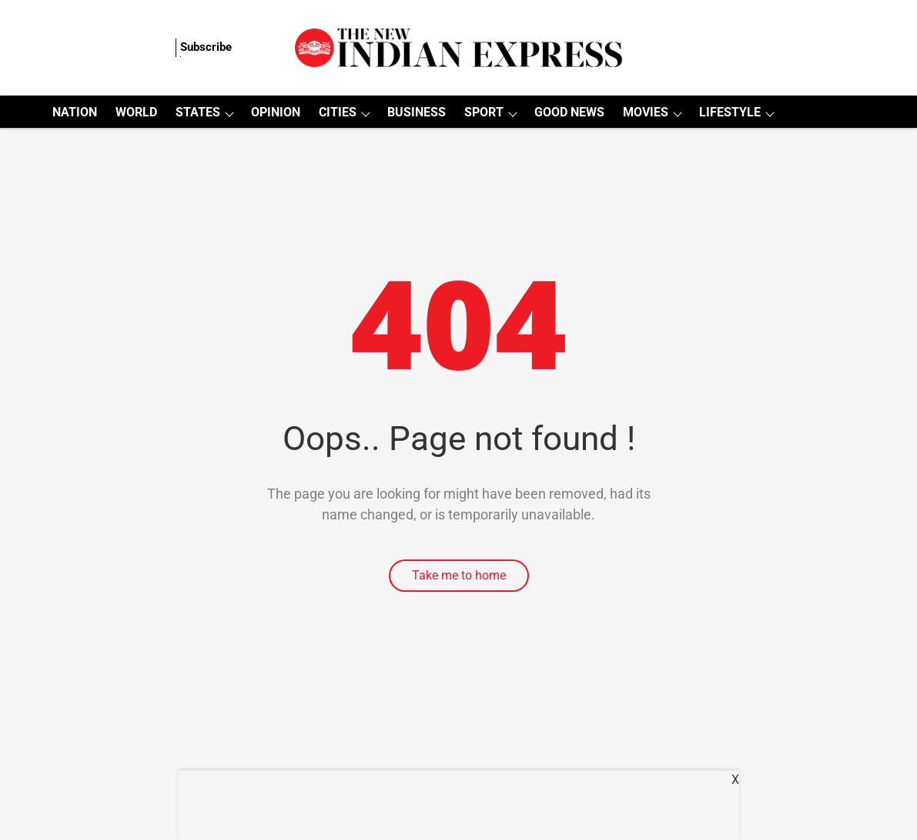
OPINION (275, 112)
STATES (198, 112)
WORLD (136, 112)
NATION (74, 112)
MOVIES (645, 112)
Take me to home (459, 575)
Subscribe (206, 47)
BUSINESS (416, 112)
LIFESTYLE (730, 112)
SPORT (484, 112)
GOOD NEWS (569, 112)
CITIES (337, 112)
